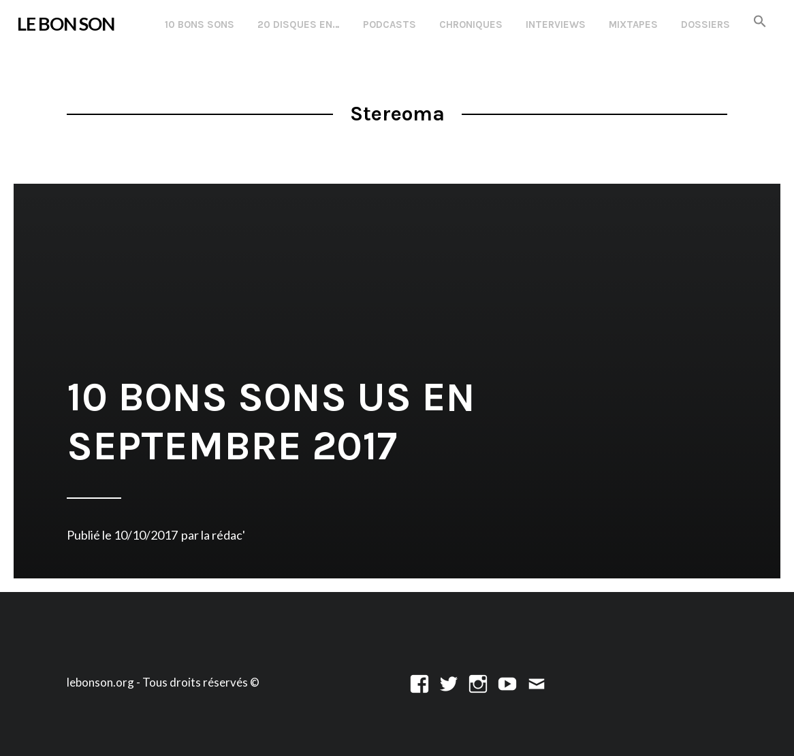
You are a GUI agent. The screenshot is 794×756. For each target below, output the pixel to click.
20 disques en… (298, 24)
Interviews (556, 24)
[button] (760, 22)
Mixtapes (633, 24)
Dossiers (705, 24)
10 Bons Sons (199, 24)
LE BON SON (65, 24)
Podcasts (389, 24)
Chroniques (471, 24)
